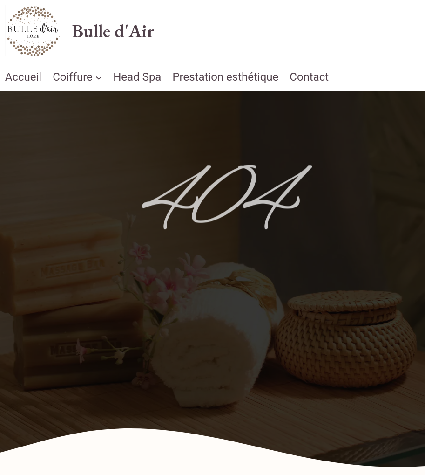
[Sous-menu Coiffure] (98, 77)
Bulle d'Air (113, 31)
